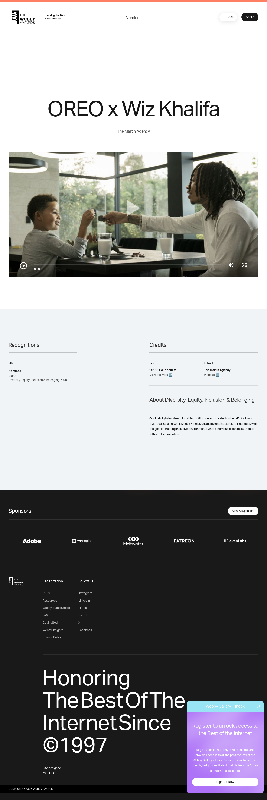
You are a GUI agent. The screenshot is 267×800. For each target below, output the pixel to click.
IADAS (47, 593)
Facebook (85, 630)
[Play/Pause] (23, 265)
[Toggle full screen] (244, 264)
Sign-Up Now (225, 782)
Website (209, 375)
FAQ (45, 615)
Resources (50, 600)
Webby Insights (53, 630)
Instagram (85, 593)
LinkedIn (84, 600)
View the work (158, 375)
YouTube (84, 615)
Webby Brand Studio (56, 608)
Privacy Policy (52, 637)
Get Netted (50, 622)
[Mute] (231, 264)
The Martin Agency (133, 131)
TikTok (82, 608)
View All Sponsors (243, 511)
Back (228, 17)
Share (250, 17)
